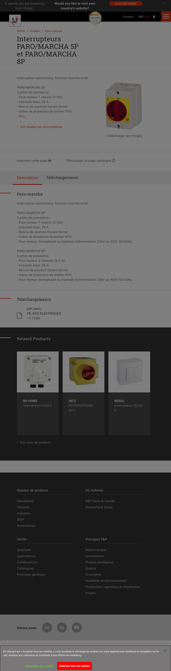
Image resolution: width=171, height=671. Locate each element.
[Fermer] (165, 653)
